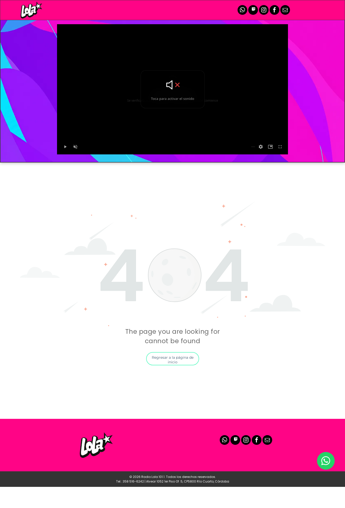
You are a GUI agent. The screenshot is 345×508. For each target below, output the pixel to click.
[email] (285, 10)
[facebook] (274, 10)
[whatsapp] (242, 10)
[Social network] (253, 10)
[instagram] (264, 10)
